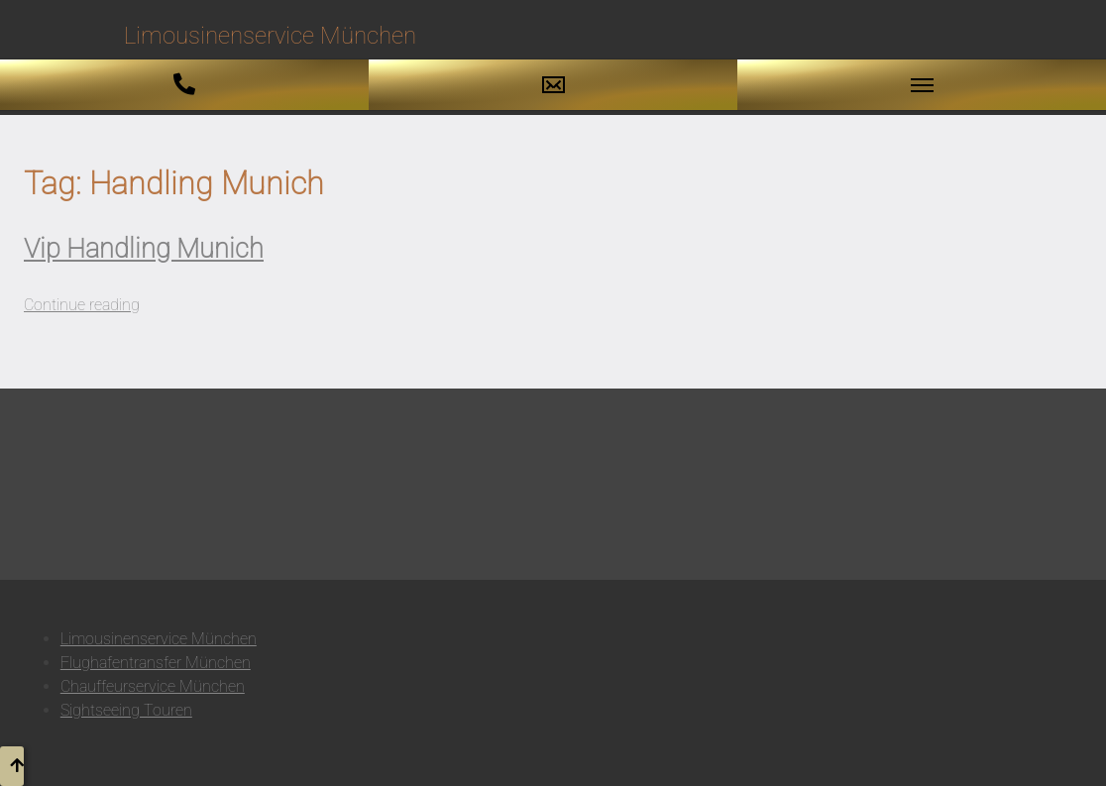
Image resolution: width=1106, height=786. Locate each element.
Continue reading (82, 304)
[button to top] (12, 766)
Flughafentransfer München (155, 662)
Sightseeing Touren (126, 710)
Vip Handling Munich (144, 249)
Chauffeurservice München (152, 686)
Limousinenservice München (158, 638)
